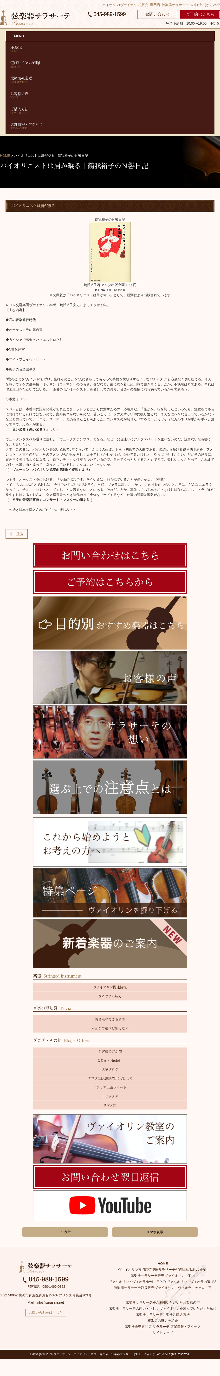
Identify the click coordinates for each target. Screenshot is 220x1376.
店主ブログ (110, 1069)
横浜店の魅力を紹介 (163, 1320)
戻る (16, 534)
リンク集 (109, 1105)
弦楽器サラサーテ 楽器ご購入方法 (163, 1314)
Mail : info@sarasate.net (45, 1302)
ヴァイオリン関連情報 (110, 987)
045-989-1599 (107, 14)
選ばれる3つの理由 (110, 64)
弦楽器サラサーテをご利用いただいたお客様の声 (163, 1302)
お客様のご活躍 (110, 1051)
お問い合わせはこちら (46, 1312)
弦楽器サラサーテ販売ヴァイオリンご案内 (163, 1276)
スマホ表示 (154, 1232)
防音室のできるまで (110, 1019)
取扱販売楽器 (110, 79)
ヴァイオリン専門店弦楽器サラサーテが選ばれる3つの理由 (162, 1270)
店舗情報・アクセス (110, 126)
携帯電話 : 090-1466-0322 (45, 1286)
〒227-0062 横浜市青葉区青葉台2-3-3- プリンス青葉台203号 (45, 1295)
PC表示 (65, 1232)
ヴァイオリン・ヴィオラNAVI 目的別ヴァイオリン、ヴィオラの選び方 (163, 1282)
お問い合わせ (157, 14)
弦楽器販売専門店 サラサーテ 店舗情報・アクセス (163, 1326)
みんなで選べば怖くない (110, 1028)
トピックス (110, 1096)
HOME (110, 49)
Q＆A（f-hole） (110, 1060)
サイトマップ (163, 1333)
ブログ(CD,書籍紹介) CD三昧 (110, 1078)
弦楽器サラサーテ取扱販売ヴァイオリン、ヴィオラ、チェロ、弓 (163, 1288)
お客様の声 (110, 95)
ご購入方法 (110, 110)
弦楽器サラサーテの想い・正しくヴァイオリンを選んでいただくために (163, 1308)
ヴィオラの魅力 (110, 996)
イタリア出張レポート (110, 1087)
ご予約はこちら (200, 14)
